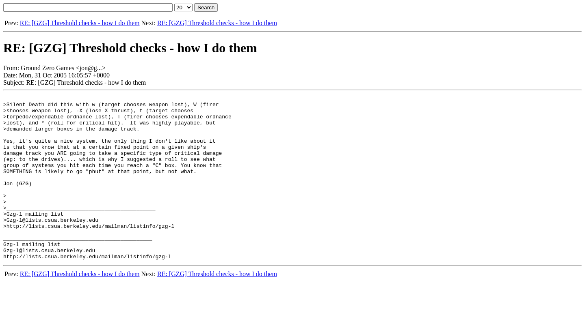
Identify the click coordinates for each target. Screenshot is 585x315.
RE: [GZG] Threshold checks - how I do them (80, 22)
